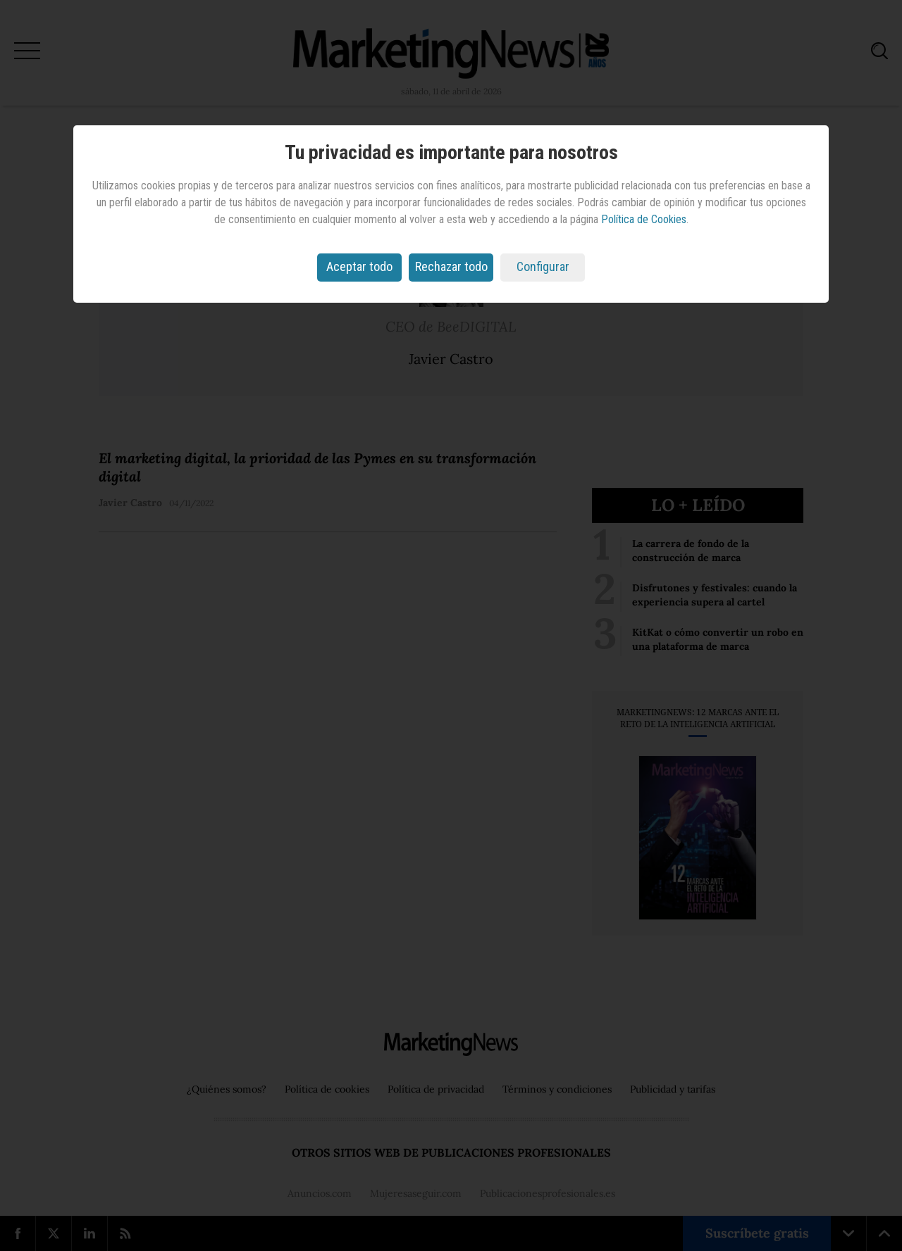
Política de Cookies (643, 219)
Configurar (543, 266)
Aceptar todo (359, 266)
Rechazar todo (451, 266)
